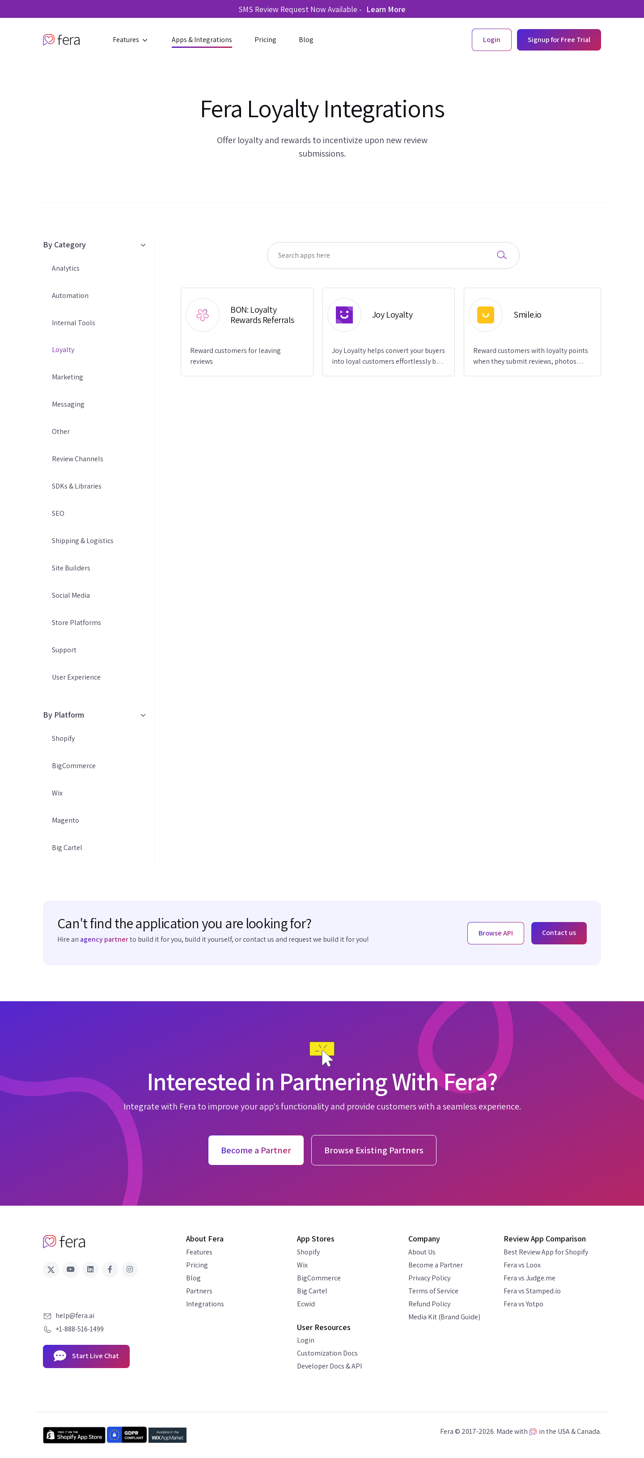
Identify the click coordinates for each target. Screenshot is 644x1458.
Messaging (68, 404)
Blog (193, 1278)
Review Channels (77, 458)
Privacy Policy (429, 1278)
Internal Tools (73, 322)
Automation (70, 295)
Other (61, 431)
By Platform (94, 715)
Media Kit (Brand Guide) (444, 1317)
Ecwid (306, 1304)
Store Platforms (76, 622)
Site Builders (71, 568)
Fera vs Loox (522, 1265)
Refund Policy (429, 1304)
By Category (94, 244)
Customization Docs (327, 1353)
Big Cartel (67, 847)
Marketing (67, 377)
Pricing (197, 1265)
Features (199, 1252)
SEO (58, 513)
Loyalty (63, 349)
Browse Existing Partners (374, 1150)
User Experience (76, 677)
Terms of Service (433, 1291)
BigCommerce (74, 765)
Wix (57, 793)
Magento (65, 820)
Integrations (205, 1304)
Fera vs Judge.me (529, 1278)
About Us (422, 1252)
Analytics (66, 268)
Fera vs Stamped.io (532, 1291)
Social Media (71, 595)
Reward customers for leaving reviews (235, 356)
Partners (199, 1291)
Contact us (559, 932)
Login (305, 1340)
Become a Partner (435, 1265)
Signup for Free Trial (559, 39)
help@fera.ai (74, 1315)
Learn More (386, 9)
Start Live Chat (86, 1356)
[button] (131, 40)
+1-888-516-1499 (79, 1329)
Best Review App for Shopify (546, 1252)
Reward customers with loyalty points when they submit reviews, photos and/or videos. (530, 356)
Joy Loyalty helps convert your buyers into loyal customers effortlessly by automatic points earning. (388, 356)
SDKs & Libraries (77, 486)
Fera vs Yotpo (523, 1304)
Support (64, 650)
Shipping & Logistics (83, 540)
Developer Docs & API (329, 1366)
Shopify (63, 738)
